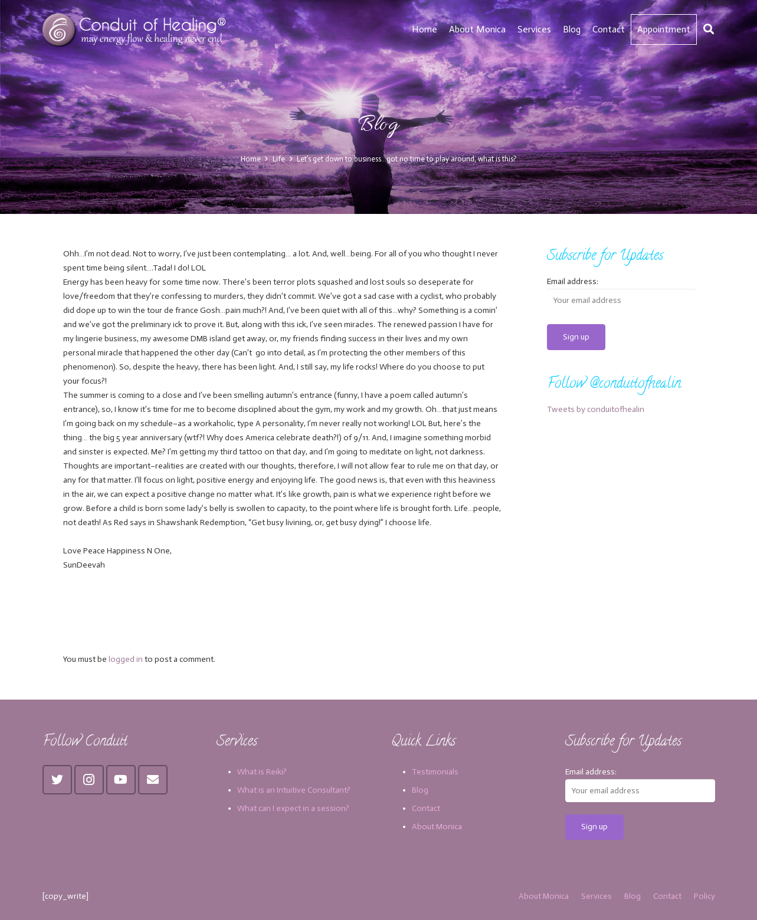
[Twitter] (57, 779)
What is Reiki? (262, 772)
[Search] (708, 29)
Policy (704, 896)
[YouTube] (121, 779)
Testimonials (435, 772)
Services (596, 896)
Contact (426, 808)
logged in (126, 659)
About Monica (437, 827)
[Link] (136, 29)
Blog (420, 790)
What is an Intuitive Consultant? (293, 790)
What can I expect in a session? (293, 808)
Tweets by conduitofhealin (595, 409)
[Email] (153, 779)
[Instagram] (89, 779)
